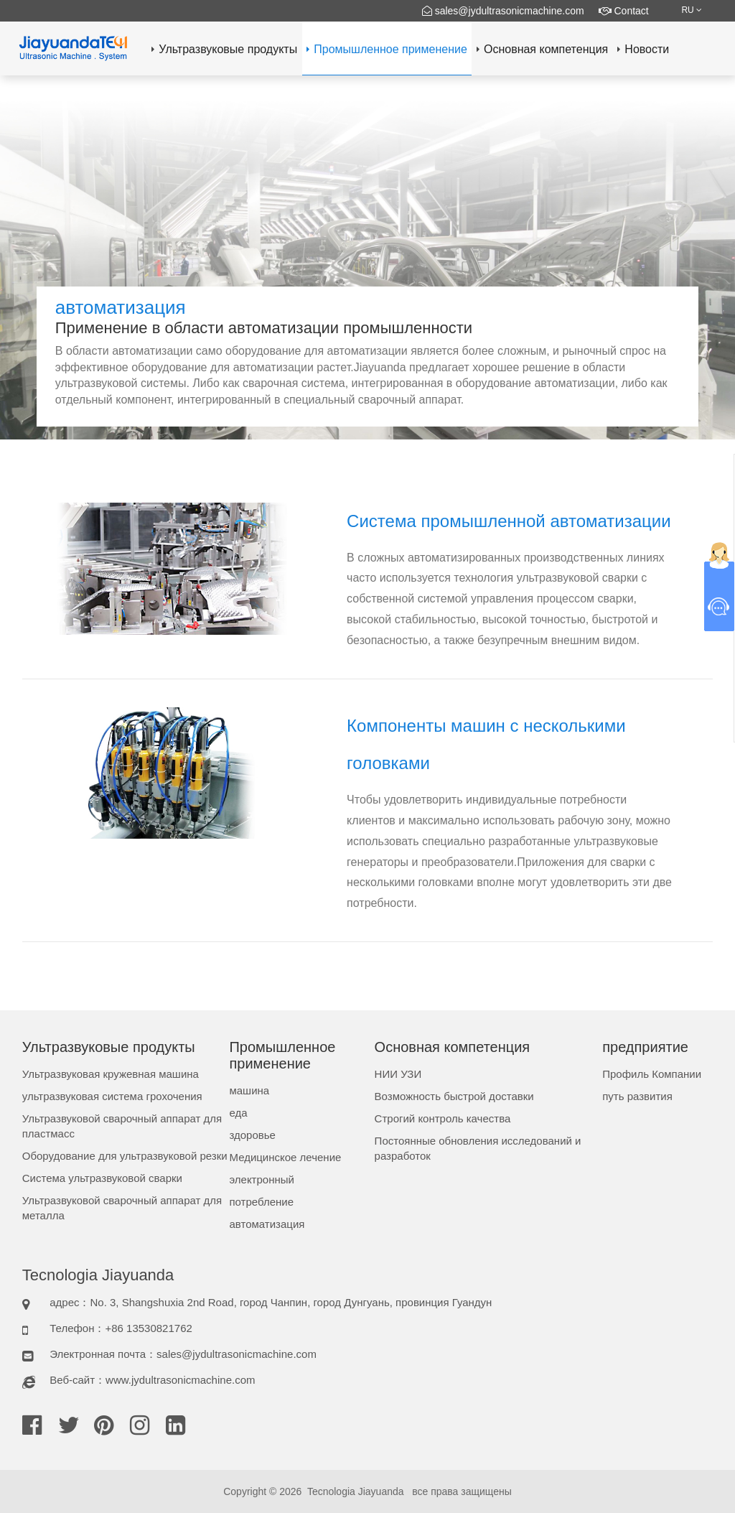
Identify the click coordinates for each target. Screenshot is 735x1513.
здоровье (252, 1135)
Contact (624, 11)
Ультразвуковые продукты (224, 49)
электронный (261, 1179)
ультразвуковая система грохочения (112, 1096)
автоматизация (266, 1224)
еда (238, 1113)
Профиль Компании (651, 1074)
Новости (643, 49)
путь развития (637, 1096)
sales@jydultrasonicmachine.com (503, 11)
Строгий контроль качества (443, 1118)
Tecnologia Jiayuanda (355, 1491)
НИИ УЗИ (398, 1074)
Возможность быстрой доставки (454, 1096)
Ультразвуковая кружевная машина (110, 1074)
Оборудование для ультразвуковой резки (125, 1156)
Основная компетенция (542, 49)
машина (249, 1090)
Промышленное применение (386, 49)
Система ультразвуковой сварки (102, 1178)
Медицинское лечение (285, 1157)
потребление (261, 1202)
